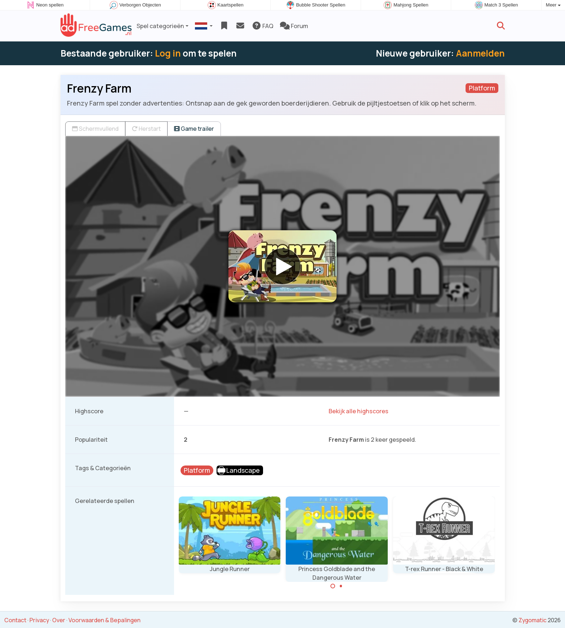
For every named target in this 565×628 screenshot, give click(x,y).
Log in (168, 53)
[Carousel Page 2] (340, 586)
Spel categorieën (160, 26)
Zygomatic (533, 620)
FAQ (262, 26)
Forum (294, 26)
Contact (15, 620)
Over (58, 620)
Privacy (39, 620)
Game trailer (194, 129)
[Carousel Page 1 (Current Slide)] (332, 586)
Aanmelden (480, 53)
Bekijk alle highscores (358, 411)
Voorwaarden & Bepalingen (104, 620)
